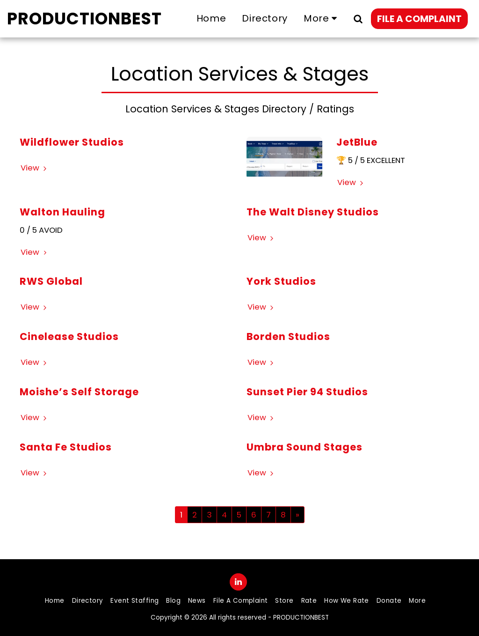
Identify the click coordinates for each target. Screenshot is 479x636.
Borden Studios (288, 336)
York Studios (281, 281)
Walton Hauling (62, 212)
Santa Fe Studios (66, 447)
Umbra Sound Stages (305, 447)
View (35, 168)
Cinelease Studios (69, 336)
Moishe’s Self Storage (79, 392)
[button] (357, 18)
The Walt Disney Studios (313, 212)
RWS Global (51, 281)
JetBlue (356, 142)
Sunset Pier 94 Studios (307, 392)
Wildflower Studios (72, 142)
